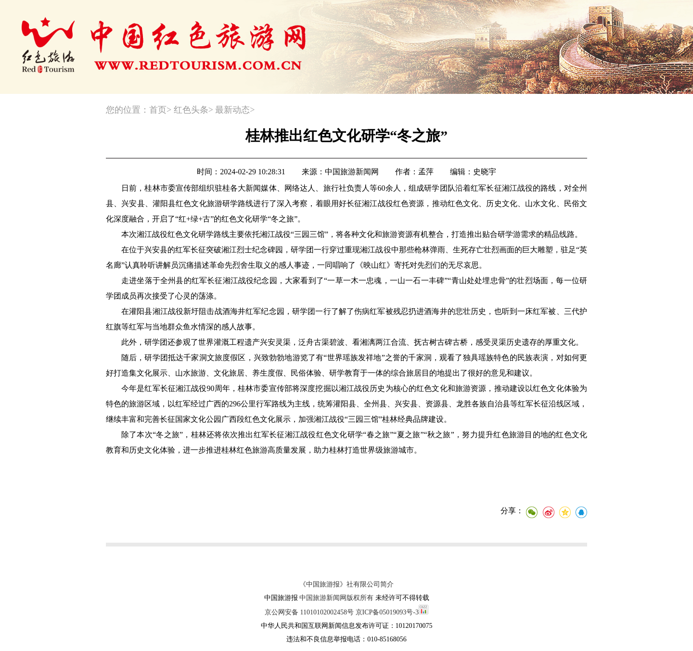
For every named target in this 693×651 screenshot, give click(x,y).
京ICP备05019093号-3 (387, 612)
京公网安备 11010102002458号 (309, 612)
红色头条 (191, 110)
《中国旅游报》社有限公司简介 (346, 584)
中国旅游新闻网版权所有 (336, 597)
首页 (158, 110)
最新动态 (232, 110)
